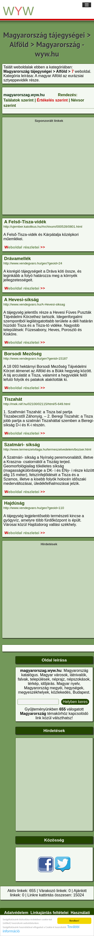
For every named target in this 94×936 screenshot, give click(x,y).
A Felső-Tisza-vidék (25, 221)
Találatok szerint (18, 100)
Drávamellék (17, 258)
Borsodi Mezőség (23, 353)
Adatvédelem (16, 913)
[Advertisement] (45, 168)
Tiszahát (13, 399)
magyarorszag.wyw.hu (24, 95)
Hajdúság (14, 503)
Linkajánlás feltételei (49, 913)
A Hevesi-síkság (21, 299)
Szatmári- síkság (22, 444)
